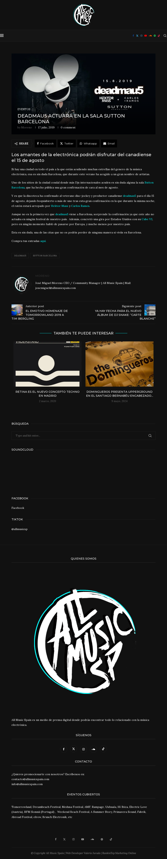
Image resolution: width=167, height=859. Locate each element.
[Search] (165, 35)
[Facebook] (133, 35)
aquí (43, 241)
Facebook (18, 508)
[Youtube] (145, 35)
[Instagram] (141, 35)
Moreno (26, 127)
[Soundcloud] (150, 35)
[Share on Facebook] (45, 143)
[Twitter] (137, 35)
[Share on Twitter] (67, 143)
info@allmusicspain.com (27, 784)
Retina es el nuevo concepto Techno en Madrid (47, 393)
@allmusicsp (20, 529)
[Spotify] (155, 35)
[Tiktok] (159, 35)
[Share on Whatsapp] (88, 143)
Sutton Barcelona (45, 255)
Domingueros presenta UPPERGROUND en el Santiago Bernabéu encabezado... (119, 393)
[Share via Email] (109, 143)
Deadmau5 (20, 255)
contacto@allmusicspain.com (30, 779)
